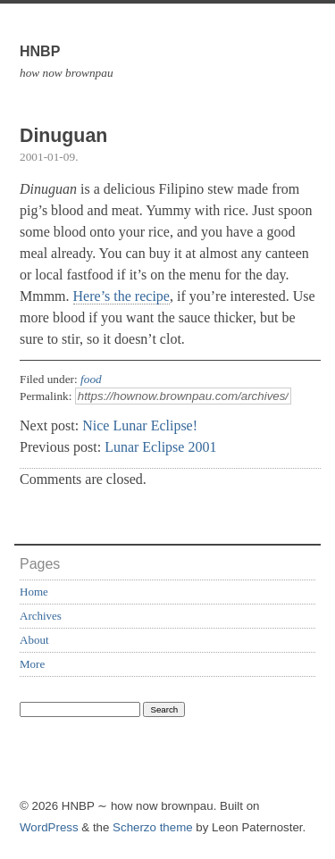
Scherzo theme (153, 827)
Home (34, 591)
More (32, 664)
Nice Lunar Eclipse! (139, 425)
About (34, 639)
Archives (41, 615)
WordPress (49, 827)
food (91, 379)
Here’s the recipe (121, 296)
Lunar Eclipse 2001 (160, 447)
